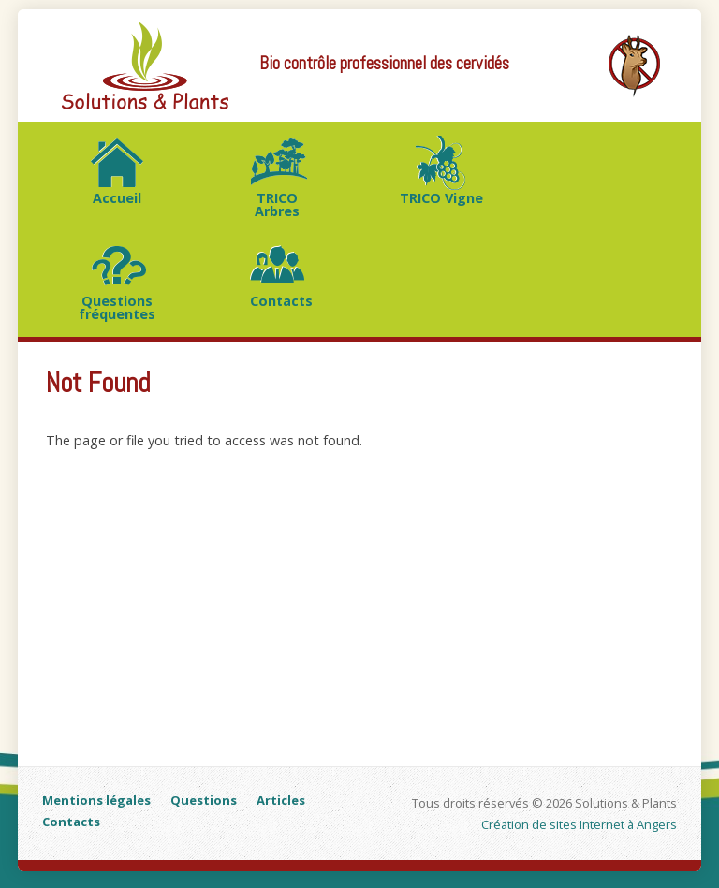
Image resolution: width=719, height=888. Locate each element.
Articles (281, 800)
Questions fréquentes (117, 307)
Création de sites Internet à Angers (579, 824)
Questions (203, 800)
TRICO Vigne (441, 198)
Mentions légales (96, 800)
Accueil (117, 198)
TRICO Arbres (277, 204)
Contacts (281, 301)
